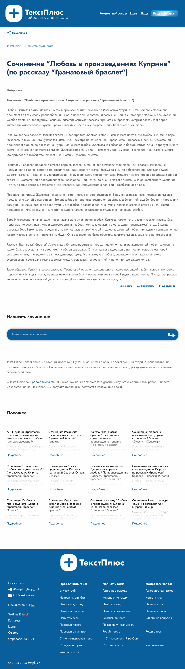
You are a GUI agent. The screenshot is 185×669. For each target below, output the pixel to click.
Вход (144, 13)
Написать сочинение (39, 46)
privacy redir (68, 590)
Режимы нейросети (113, 13)
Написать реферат (72, 611)
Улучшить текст (69, 652)
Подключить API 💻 (21, 605)
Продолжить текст (73, 584)
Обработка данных (21, 639)
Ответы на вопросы (159, 618)
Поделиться (19, 33)
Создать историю (71, 645)
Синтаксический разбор (122, 638)
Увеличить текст (156, 645)
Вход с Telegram (164, 13)
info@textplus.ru (23, 595)
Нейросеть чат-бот (159, 584)
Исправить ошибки (72, 597)
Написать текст (113, 584)
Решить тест (153, 631)
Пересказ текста (70, 624)
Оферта (13, 632)
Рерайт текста (111, 631)
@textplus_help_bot (26, 589)
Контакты (14, 620)
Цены (134, 13)
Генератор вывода (115, 590)
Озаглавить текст (114, 618)
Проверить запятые (73, 631)
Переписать (147, 286)
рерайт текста (41, 382)
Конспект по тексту (115, 597)
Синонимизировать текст (76, 638)
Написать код (112, 604)
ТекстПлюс (14, 46)
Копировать (125, 286)
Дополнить (169, 286)
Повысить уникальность (118, 624)
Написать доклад (71, 604)
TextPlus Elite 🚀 (18, 614)
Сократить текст (113, 645)
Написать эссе (69, 618)
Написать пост (155, 604)
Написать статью (156, 611)
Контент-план (154, 597)
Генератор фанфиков (159, 590)
